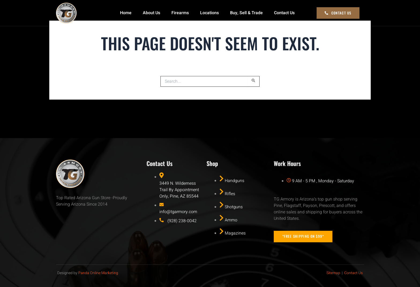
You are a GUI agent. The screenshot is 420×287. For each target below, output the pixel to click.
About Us (151, 13)
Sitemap (333, 272)
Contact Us (284, 13)
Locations (209, 13)
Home (126, 13)
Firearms (180, 13)
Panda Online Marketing (98, 272)
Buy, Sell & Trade (246, 13)
